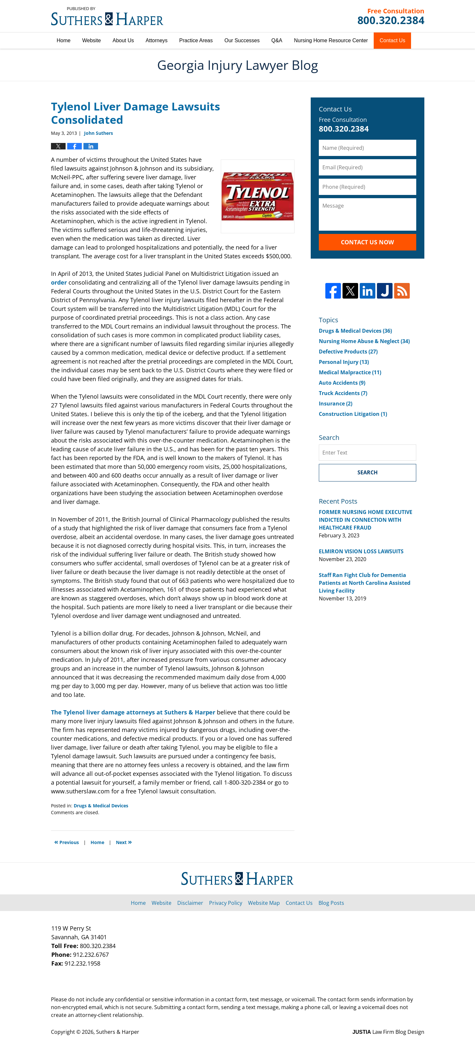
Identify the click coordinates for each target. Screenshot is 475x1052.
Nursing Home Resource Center (331, 40)
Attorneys (157, 40)
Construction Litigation (353, 413)
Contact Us (392, 40)
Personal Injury (344, 362)
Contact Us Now (367, 242)
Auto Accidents (342, 382)
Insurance (335, 403)
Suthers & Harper (117, 1031)
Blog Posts (331, 902)
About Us (123, 40)
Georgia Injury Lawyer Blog (107, 16)
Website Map (264, 902)
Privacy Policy (225, 902)
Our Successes (241, 40)
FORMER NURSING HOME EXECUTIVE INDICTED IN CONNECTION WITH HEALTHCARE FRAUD (365, 519)
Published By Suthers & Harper (391, 16)
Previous (66, 841)
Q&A (276, 40)
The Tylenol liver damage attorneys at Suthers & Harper (133, 712)
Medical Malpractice (350, 372)
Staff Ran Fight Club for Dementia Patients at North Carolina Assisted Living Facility (364, 582)
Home (64, 40)
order (59, 282)
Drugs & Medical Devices (101, 805)
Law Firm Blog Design (388, 1031)
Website (91, 40)
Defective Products (348, 351)
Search (367, 472)
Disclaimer (190, 902)
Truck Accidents (343, 393)
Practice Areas (196, 40)
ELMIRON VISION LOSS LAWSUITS (361, 551)
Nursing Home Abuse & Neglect (364, 341)
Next (124, 841)
